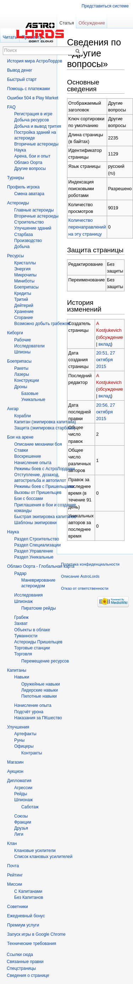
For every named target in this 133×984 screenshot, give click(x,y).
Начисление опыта (32, 462)
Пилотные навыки (39, 696)
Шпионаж (23, 601)
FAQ (11, 107)
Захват (21, 623)
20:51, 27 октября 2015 (105, 359)
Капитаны (16, 670)
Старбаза (23, 234)
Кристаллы (25, 262)
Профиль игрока (23, 187)
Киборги (15, 332)
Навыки (21, 677)
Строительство (29, 222)
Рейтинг (15, 875)
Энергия (22, 268)
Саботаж (30, 806)
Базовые (29, 393)
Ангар (12, 408)
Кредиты (22, 293)
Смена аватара (29, 193)
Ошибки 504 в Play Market (32, 97)
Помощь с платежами (28, 88)
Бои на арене (20, 437)
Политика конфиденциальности (90, 564)
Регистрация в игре (33, 113)
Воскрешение (27, 456)
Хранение (24, 311)
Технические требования (31, 943)
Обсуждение (91, 23)
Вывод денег (19, 70)
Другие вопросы (30, 168)
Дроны (20, 386)
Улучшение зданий (32, 228)
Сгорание (23, 317)
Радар (20, 573)
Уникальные (33, 399)
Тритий (21, 299)
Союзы (21, 816)
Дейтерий (23, 305)
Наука (13, 531)
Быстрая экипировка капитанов (45, 516)
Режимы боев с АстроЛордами (44, 468)
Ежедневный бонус (26, 915)
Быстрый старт (22, 79)
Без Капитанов (28, 897)
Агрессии (23, 787)
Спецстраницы (21, 968)
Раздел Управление (33, 551)
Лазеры (21, 374)
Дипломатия (19, 780)
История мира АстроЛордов (34, 61)
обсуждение (110, 337)
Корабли (22, 415)
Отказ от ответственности (85, 588)
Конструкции (26, 380)
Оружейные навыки (40, 684)
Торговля (23, 654)
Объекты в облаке (32, 629)
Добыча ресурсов (31, 119)
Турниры (15, 177)
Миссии (14, 884)
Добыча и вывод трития (37, 126)
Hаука (20, 150)
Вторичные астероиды (36, 216)
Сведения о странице (28, 975)
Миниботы (24, 281)
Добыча (21, 246)
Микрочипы (25, 275)
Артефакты (25, 733)
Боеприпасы (26, 287)
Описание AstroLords (80, 576)
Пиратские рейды (38, 608)
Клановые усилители (35, 850)
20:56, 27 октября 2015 (105, 411)
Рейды (20, 793)
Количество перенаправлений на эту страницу (87, 227)
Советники (17, 906)
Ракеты (21, 368)
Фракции (22, 822)
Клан (12, 843)
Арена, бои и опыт (32, 156)
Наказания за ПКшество (38, 717)
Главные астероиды (34, 210)
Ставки (21, 450)
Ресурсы (15, 255)
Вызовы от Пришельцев (37, 492)
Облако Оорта (28, 162)
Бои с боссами (28, 498)
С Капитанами (28, 891)
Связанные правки (25, 961)
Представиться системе (105, 6)
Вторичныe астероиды (36, 144)
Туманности (26, 635)
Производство (28, 240)
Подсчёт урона (28, 711)
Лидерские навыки (39, 690)
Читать (9, 37)
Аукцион (15, 771)
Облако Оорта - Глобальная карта (40, 566)
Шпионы (22, 352)
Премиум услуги (23, 925)
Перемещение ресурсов (45, 661)
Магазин (15, 762)
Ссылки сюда (20, 954)
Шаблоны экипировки (35, 522)
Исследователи (29, 345)
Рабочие (22, 339)
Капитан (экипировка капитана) (45, 421)
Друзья (21, 828)
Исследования (28, 595)
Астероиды (18, 202)
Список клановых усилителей (43, 856)
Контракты (31, 753)
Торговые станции (32, 647)
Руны (19, 740)
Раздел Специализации (37, 545)
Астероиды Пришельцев (38, 641)
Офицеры (24, 746)
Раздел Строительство (36, 539)
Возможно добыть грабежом (42, 323)
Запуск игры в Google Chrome (36, 934)
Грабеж (21, 617)
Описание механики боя (38, 444)
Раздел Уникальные (34, 557)
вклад (105, 344)
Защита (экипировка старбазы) (44, 427)
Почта (13, 865)
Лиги (18, 834)
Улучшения (18, 727)
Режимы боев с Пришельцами (44, 486)
